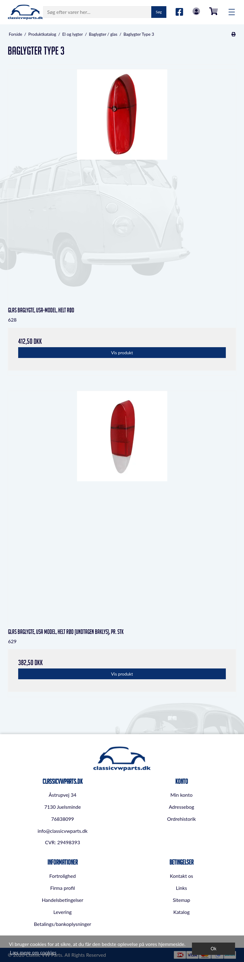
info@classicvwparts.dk (62, 831)
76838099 (62, 819)
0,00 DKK (213, 11)
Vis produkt (122, 352)
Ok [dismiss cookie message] (214, 948)
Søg (159, 12)
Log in (196, 11)
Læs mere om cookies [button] (33, 952)
